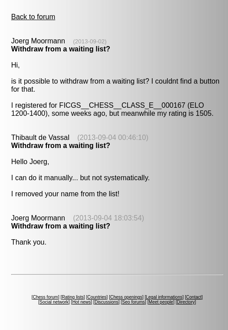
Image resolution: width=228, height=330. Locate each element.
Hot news (81, 302)
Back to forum (33, 17)
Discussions (106, 302)
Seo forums (133, 302)
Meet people (161, 302)
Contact (193, 297)
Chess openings (126, 297)
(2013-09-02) (90, 41)
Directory (186, 302)
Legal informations (164, 297)
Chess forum (45, 297)
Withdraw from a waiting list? (60, 49)
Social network (54, 302)
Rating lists (73, 297)
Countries (97, 297)
